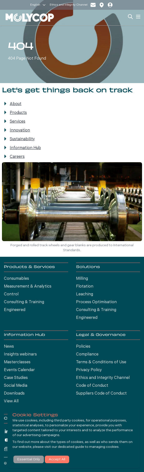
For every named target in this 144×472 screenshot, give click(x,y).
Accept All (57, 459)
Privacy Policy (89, 370)
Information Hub (25, 148)
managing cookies (104, 447)
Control (11, 294)
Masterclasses (17, 362)
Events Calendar (19, 370)
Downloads (14, 394)
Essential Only (28, 459)
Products (18, 113)
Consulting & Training (24, 302)
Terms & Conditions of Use (101, 362)
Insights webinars (20, 354)
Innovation (20, 130)
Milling (82, 279)
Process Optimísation (96, 302)
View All (11, 401)
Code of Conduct (92, 386)
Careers (17, 157)
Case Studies (16, 378)
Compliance (87, 354)
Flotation (84, 287)
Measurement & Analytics (27, 287)
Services (17, 122)
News (9, 347)
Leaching (84, 294)
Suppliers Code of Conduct (101, 394)
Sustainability (22, 139)
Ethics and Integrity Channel (68, 4)
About (15, 104)
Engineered (14, 310)
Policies (83, 347)
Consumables (16, 279)
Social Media (15, 386)
